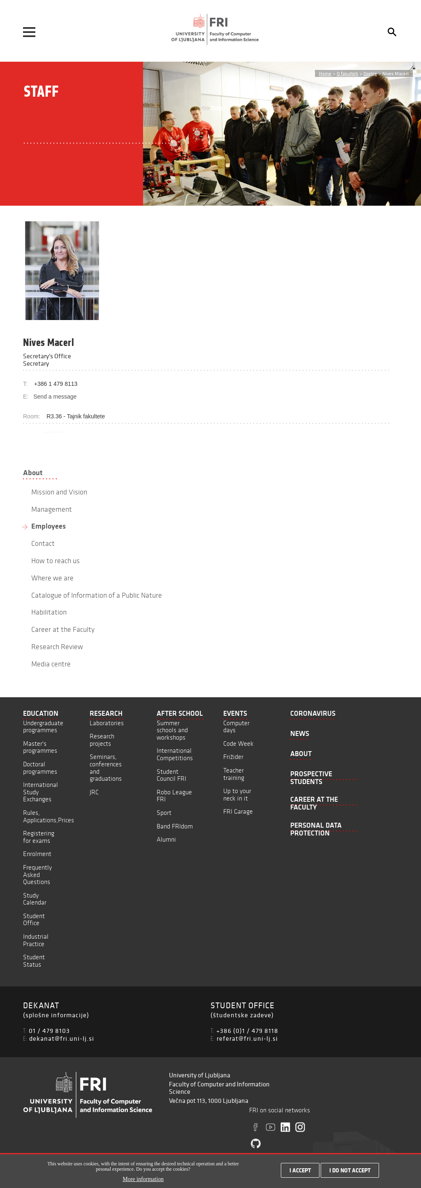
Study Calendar (34, 899)
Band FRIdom (175, 826)
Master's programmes (40, 747)
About (32, 473)
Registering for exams (38, 837)
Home (325, 73)
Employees (48, 526)
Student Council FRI (171, 775)
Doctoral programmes (40, 767)
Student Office (34, 919)
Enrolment (37, 854)
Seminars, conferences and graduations (106, 767)
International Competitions (175, 754)
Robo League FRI (174, 795)
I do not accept (349, 1170)
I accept (300, 1170)
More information (143, 1179)
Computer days (236, 726)
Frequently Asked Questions (37, 874)
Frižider (233, 757)
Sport (164, 813)
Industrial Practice (36, 940)
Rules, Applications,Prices (48, 816)
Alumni (166, 839)
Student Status (34, 960)
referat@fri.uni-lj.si (247, 1038)
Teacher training (233, 774)
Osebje (370, 73)
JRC (94, 792)
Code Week (238, 743)
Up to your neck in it (237, 794)
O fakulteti (347, 73)
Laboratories (107, 723)
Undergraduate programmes (43, 726)
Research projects (102, 739)
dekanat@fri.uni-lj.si (61, 1038)
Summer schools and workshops (172, 730)
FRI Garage (238, 811)
